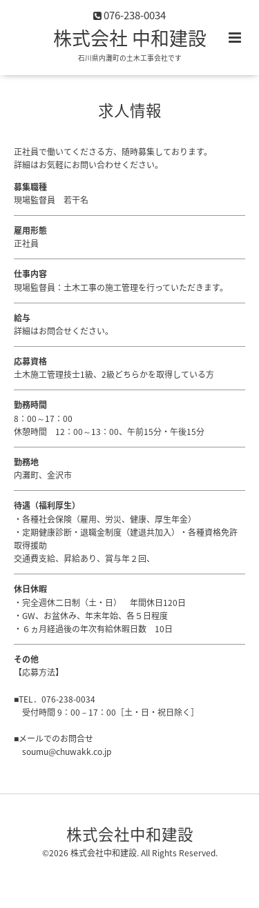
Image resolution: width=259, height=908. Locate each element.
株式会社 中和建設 (130, 38)
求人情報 (130, 110)
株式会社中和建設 (129, 834)
